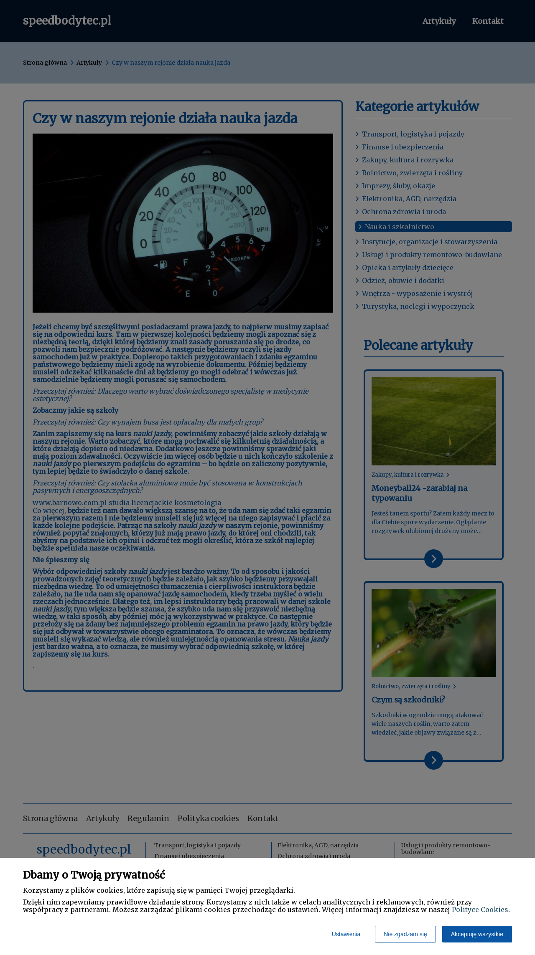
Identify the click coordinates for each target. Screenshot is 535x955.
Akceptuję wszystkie (477, 934)
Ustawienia (346, 934)
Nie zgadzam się (405, 934)
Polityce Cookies (480, 909)
